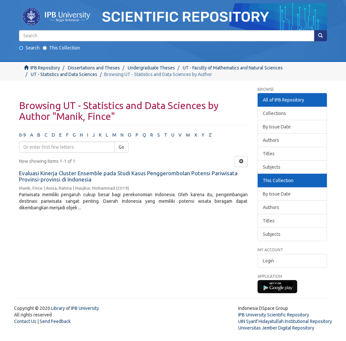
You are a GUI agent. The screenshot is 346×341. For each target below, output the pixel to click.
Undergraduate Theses (151, 67)
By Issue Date (277, 126)
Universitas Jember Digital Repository (276, 328)
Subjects (271, 167)
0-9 (22, 135)
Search (29, 47)
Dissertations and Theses (94, 67)
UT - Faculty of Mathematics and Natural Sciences (233, 67)
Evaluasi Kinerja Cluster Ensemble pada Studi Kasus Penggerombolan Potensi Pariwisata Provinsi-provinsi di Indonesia (128, 176)
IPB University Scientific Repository (273, 314)
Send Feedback (55, 321)
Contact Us (25, 321)
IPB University (85, 308)
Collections (274, 113)
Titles (269, 153)
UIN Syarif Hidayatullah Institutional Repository (285, 321)
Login (268, 260)
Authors (271, 140)
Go (121, 147)
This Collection (61, 47)
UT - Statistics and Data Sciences (64, 74)
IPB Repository (45, 67)
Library (58, 308)
